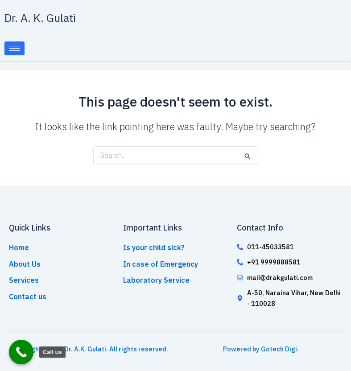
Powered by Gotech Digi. (261, 349)
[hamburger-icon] (14, 48)
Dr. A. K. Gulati (40, 17)
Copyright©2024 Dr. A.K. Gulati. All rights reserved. (90, 349)
